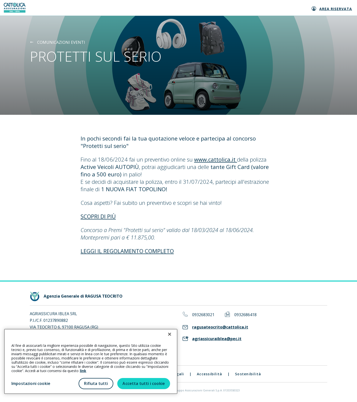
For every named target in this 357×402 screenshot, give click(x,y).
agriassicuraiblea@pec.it (216, 338)
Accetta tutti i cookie (143, 383)
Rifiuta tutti (96, 383)
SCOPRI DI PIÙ (98, 216)
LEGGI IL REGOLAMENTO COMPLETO (127, 251)
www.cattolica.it (215, 159)
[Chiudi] (169, 334)
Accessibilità (209, 374)
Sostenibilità (248, 374)
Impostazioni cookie (30, 383)
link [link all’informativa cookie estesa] (83, 370)
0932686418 (245, 314)
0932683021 (203, 314)
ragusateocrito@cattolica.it (220, 327)
